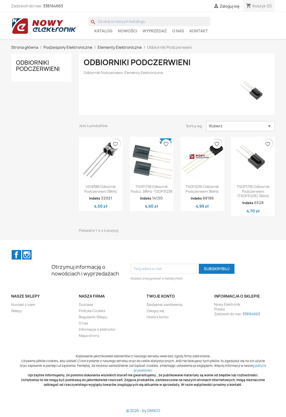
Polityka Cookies (92, 311)
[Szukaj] (149, 21)
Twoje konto (161, 296)
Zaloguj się (155, 311)
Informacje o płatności (97, 329)
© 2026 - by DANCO (143, 410)
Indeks (94, 198)
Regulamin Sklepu (93, 317)
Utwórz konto (158, 317)
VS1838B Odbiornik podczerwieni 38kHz (100, 189)
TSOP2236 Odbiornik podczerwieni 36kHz (202, 189)
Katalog (103, 31)
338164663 (53, 6)
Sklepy (16, 311)
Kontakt (199, 31)
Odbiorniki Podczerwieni (38, 66)
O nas (178, 31)
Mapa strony (89, 335)
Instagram (27, 255)
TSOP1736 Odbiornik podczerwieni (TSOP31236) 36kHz (253, 191)
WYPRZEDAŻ (155, 31)
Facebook (16, 255)
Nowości (127, 31)
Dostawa (86, 304)
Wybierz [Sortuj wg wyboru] (240, 126)
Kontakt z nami (23, 304)
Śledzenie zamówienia (164, 304)
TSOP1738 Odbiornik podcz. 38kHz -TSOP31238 (151, 189)
